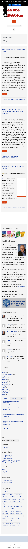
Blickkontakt (5, 501)
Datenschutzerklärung (7, 480)
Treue (18, 525)
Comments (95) (6, 416)
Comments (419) (6, 424)
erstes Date (21, 504)
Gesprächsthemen (6, 157)
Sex (3, 523)
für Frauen (20, 99)
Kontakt (3, 469)
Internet (12, 511)
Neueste (14, 398)
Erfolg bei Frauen (6, 504)
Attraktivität (4, 496)
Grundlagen (4, 386)
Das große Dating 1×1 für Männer (10, 462)
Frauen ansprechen (18, 506)
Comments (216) (6, 404)
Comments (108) (6, 409)
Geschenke (4, 382)
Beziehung (5, 99)
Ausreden (12, 496)
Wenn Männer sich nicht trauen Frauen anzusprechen (11, 402)
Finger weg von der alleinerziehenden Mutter (12, 428)
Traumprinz (12, 525)
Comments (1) (14, 157)
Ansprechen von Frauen (7, 494)
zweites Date (5, 528)
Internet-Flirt (18, 511)
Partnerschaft (5, 520)
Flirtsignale (4, 377)
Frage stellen (5, 471)
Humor (20, 508)
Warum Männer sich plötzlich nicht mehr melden (13, 414)
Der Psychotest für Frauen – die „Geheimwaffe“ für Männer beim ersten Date (12, 111)
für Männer (15, 156)
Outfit (18, 518)
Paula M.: (9, 324)
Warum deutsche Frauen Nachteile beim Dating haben (13, 422)
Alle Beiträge (5, 447)
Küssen (20, 516)
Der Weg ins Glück (6, 455)
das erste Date (13, 501)
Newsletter (4, 473)
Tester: (9, 340)
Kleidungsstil (19, 513)
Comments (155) (6, 429)
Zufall (22, 398)
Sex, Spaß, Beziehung (7, 458)
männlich (4, 518)
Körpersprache (5, 391)
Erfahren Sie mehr (16, 4)
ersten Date (14, 504)
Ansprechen (14, 491)
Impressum (4, 484)
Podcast (4, 394)
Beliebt (5, 398)
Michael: (9, 349)
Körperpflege (5, 389)
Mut (25, 516)
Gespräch (4, 508)
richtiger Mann (13, 520)
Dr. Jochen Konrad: (12, 315)
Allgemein (5, 207)
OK (10, 4)
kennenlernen (5, 513)
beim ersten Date (6, 499)
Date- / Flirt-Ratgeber (13, 99)
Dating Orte (4, 376)
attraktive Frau (18, 494)
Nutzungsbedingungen (7, 482)
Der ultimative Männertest (8, 457)
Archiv (3, 440)
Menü (14, 21)
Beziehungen (21, 499)
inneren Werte (5, 511)
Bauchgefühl (18, 496)
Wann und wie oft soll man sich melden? (11, 408)
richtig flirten (21, 520)
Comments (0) (9, 100)
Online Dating (5, 392)
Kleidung (4, 387)
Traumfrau (17, 523)
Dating (19, 501)
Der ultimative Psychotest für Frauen (11, 460)
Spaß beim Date (9, 523)
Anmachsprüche (5, 491)
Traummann (5, 525)
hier (10, 293)
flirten (3, 506)
